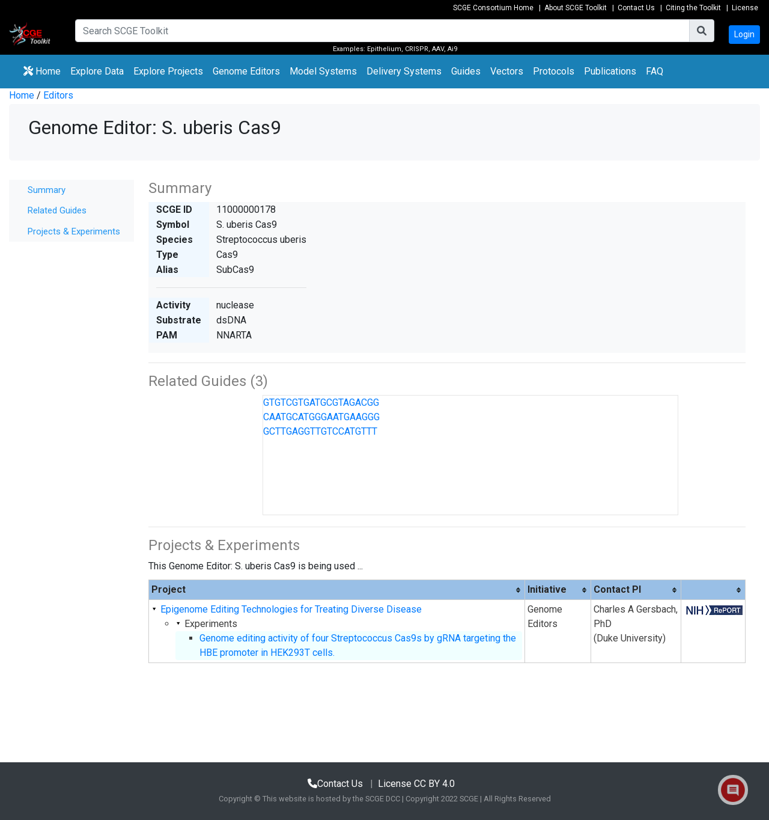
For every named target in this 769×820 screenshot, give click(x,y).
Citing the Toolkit (693, 8)
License (745, 8)
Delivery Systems (404, 71)
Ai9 (452, 49)
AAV (438, 49)
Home (42, 71)
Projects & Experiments (74, 231)
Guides (466, 71)
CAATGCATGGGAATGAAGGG (321, 417)
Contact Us (636, 8)
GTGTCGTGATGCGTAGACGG (321, 402)
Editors (58, 95)
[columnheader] (337, 590)
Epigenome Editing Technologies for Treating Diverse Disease (291, 609)
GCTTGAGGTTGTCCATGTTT (320, 431)
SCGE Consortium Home (493, 8)
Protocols (553, 71)
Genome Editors (249, 70)
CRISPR (416, 49)
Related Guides (57, 210)
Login (744, 34)
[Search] (382, 30)
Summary (46, 190)
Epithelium (384, 49)
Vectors (506, 71)
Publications (610, 71)
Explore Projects (170, 70)
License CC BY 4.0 (416, 783)
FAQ (654, 71)
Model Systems (323, 71)
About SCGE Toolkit (575, 8)
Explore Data (99, 70)
